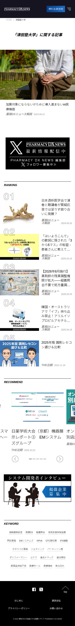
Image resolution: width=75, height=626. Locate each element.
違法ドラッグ (46, 557)
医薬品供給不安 (18, 566)
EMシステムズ (26, 541)
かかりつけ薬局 (20, 549)
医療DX (29, 532)
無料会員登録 (56, 9)
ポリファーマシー (18, 557)
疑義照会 (40, 532)
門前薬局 (11, 541)
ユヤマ (33, 557)
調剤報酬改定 (15, 532)
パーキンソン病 (55, 549)
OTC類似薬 (51, 541)
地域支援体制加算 (57, 532)
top (65, 591)
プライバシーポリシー (19, 608)
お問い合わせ (56, 608)
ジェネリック (37, 549)
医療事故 (48, 566)
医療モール (34, 566)
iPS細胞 (64, 541)
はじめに (18, 600)
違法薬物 (61, 557)
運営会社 (56, 600)
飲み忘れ (60, 566)
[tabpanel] (37, 420)
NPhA (39, 541)
